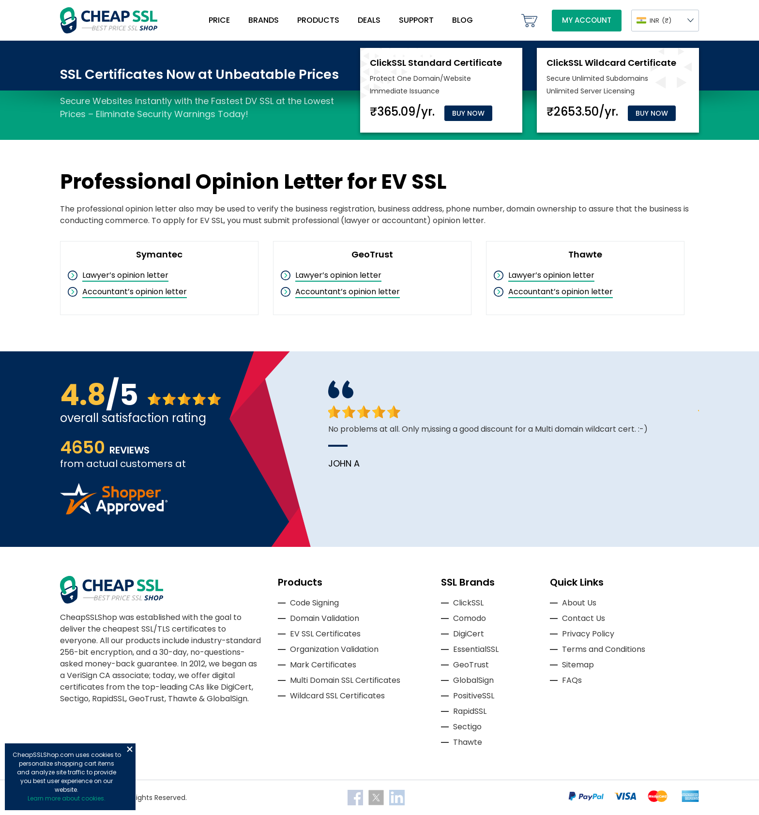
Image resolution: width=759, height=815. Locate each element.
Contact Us (583, 618)
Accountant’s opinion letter (134, 291)
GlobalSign (473, 680)
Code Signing (314, 602)
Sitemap (578, 664)
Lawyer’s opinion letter (125, 275)
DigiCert (468, 633)
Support (416, 20)
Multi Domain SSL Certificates (345, 680)
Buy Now (468, 113)
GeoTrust (471, 664)
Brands (263, 20)
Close (129, 749)
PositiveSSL (473, 695)
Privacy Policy (588, 633)
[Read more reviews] (113, 511)
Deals (369, 20)
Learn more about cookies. (67, 798)
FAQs (572, 680)
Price (219, 20)
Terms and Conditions (603, 649)
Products (318, 20)
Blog (462, 20)
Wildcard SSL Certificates (337, 695)
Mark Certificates (323, 664)
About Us (579, 602)
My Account (586, 20)
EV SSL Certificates (325, 633)
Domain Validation (324, 618)
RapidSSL (469, 711)
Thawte (467, 742)
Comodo (469, 618)
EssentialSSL (476, 649)
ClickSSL (468, 602)
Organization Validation (334, 649)
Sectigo (467, 726)
